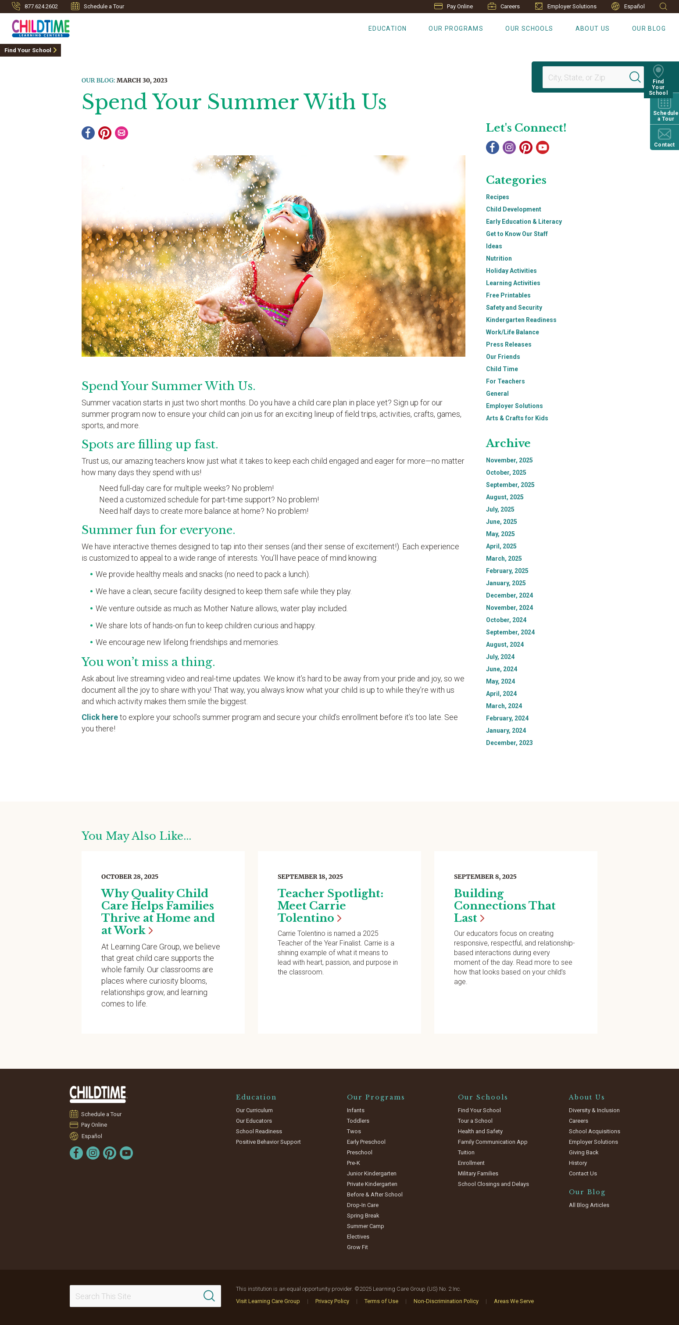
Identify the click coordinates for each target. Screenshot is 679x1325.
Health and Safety (480, 1131)
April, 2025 (501, 546)
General (497, 393)
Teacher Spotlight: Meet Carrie (330, 905)
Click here (100, 717)
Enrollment (471, 1163)
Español (628, 6)
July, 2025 (500, 509)
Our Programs (456, 28)
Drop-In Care (363, 1205)
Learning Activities (513, 282)
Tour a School (475, 1120)
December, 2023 (509, 742)
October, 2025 (506, 472)
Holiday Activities (511, 270)
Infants (356, 1110)
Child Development (513, 209)
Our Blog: (98, 80)
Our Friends (503, 356)
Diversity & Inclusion (594, 1110)
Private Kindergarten (372, 1184)
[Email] (121, 133)
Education (387, 28)
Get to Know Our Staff (517, 233)
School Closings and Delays (493, 1184)
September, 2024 (510, 632)
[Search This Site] (145, 1296)
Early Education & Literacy (524, 221)
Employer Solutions (566, 6)
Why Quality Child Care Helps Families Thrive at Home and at (158, 912)
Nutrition (499, 258)
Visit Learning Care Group (268, 1301)
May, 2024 (500, 681)
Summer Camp (365, 1226)
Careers (504, 6)
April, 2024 (501, 693)
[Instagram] (509, 147)
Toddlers (358, 1120)
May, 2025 (500, 533)
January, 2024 (506, 730)
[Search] (641, 77)
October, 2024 (506, 619)
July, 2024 (500, 656)
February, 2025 (507, 570)
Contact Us (583, 1173)
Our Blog (649, 28)
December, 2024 (509, 595)
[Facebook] (88, 133)
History (578, 1163)
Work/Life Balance (512, 332)
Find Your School (27, 50)
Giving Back (584, 1152)
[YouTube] (542, 147)
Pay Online (453, 6)
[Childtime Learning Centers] (35, 26)
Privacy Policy (332, 1301)
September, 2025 (510, 484)
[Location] (589, 77)
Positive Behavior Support (268, 1142)
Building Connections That (505, 905)
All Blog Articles (589, 1205)
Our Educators (254, 1120)
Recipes (497, 197)
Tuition (466, 1152)
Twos (354, 1131)
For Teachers (505, 381)
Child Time (502, 368)
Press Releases (509, 344)
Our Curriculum (254, 1110)
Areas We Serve (514, 1301)
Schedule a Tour (97, 6)
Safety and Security (514, 307)
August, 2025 (505, 497)
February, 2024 (507, 718)
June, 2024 (501, 669)
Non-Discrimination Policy (446, 1301)
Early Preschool (366, 1142)
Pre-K (353, 1163)
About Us (592, 28)
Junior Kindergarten (372, 1173)
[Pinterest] (104, 133)
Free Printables (508, 295)
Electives (358, 1236)
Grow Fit (357, 1247)
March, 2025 (504, 558)
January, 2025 (506, 583)
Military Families (478, 1173)
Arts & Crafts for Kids (517, 418)
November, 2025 (509, 460)
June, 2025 (501, 521)
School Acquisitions (594, 1131)
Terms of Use (381, 1301)
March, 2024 (504, 705)
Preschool (359, 1152)
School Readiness (259, 1131)
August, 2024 (505, 644)
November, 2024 (509, 607)
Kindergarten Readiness (521, 319)
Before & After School (375, 1194)
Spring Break (363, 1215)
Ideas (494, 246)
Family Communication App (493, 1142)
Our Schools (529, 28)
